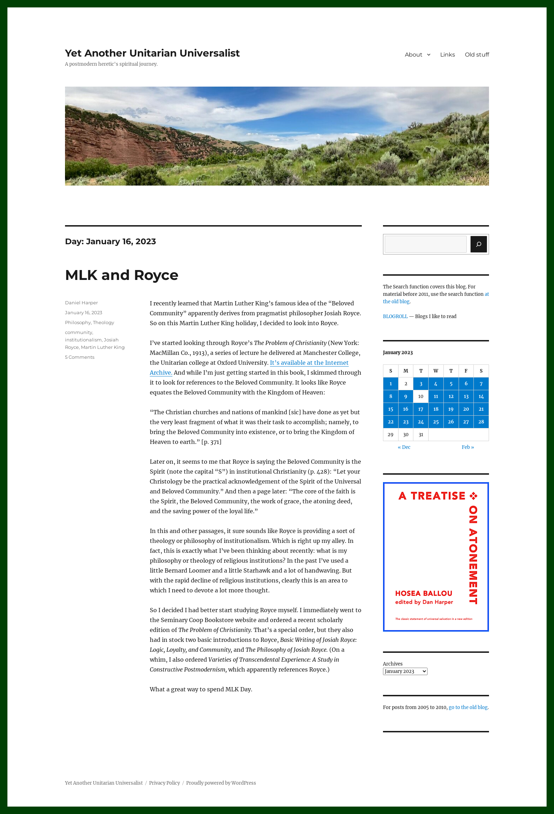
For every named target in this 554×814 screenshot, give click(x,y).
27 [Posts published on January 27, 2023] (466, 422)
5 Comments (79, 357)
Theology (103, 322)
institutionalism (83, 339)
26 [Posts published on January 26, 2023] (451, 422)
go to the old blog (468, 707)
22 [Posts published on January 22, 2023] (391, 422)
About (414, 54)
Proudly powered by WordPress (221, 783)
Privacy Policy (164, 783)
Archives (393, 664)
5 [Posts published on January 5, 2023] (451, 384)
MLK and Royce (121, 274)
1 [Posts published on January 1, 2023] (391, 384)
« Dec (404, 447)
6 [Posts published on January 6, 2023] (466, 384)
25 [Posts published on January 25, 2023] (436, 422)
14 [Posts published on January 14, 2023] (481, 396)
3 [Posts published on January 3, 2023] (421, 384)
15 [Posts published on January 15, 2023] (390, 409)
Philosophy (78, 322)
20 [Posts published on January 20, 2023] (466, 409)
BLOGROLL (395, 317)
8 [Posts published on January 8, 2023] (390, 396)
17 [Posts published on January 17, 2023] (420, 409)
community (78, 332)
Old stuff (477, 54)
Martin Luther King (103, 347)
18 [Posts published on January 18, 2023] (436, 409)
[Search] (478, 244)
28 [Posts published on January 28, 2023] (481, 422)
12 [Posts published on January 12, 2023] (451, 396)
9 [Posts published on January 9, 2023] (405, 396)
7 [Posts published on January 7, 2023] (481, 384)
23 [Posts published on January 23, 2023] (405, 422)
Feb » (468, 447)
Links (447, 54)
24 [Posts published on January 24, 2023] (421, 422)
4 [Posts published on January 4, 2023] (435, 384)
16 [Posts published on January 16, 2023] (405, 409)
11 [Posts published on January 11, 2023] (436, 396)
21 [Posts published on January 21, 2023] (481, 409)
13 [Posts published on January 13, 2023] (466, 396)
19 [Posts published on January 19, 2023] (451, 409)
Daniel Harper (81, 302)
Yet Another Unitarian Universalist (152, 53)
